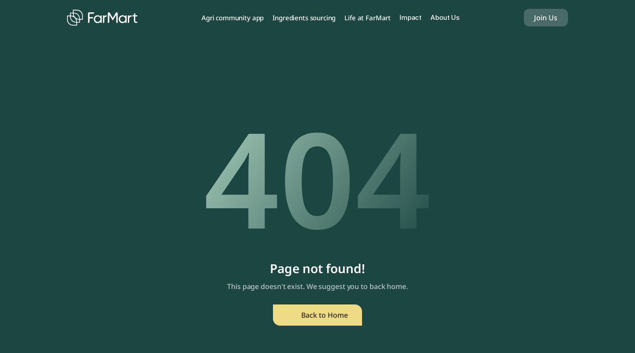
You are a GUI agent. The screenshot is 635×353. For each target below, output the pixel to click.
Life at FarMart (367, 17)
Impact (411, 17)
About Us (444, 17)
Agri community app (233, 17)
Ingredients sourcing (304, 17)
